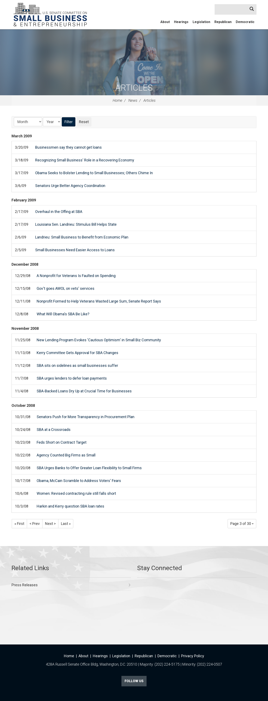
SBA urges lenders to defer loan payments (72, 378)
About (165, 22)
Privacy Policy (192, 656)
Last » (66, 523)
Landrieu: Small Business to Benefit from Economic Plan (81, 237)
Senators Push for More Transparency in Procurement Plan (85, 417)
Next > (50, 523)
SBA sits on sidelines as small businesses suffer (77, 365)
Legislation (201, 22)
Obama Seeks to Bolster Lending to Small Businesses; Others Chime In (94, 173)
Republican (223, 22)
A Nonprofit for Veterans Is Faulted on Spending (76, 275)
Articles (134, 88)
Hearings (181, 22)
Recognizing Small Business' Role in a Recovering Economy (84, 160)
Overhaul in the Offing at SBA (58, 211)
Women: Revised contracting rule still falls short (76, 493)
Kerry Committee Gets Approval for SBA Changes (77, 352)
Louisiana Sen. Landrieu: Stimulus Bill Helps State (76, 224)
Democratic (245, 22)
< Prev (35, 523)
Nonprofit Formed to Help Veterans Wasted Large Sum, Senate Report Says (99, 301)
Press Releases (25, 585)
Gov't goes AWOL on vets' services (65, 288)
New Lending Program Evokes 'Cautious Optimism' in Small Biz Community (99, 340)
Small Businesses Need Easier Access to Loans (75, 250)
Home (117, 100)
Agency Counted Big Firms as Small (66, 455)
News (132, 100)
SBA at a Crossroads (54, 429)
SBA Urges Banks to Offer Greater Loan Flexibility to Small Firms (89, 468)
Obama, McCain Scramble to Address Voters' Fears (79, 480)
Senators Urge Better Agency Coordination (70, 185)
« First (19, 523)
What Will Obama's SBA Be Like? (63, 314)
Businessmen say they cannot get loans (68, 147)
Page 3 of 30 (242, 523)
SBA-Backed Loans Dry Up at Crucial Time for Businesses (84, 391)
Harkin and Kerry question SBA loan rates (70, 506)
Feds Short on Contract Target (61, 442)
